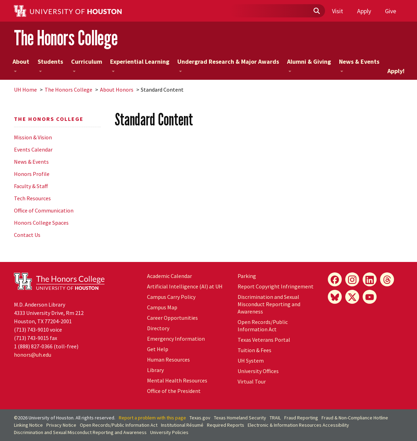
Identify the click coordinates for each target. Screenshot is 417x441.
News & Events (359, 64)
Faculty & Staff (31, 186)
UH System (251, 360)
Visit (337, 11)
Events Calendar (33, 149)
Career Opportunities (172, 317)
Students (50, 64)
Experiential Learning (139, 64)
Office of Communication (44, 210)
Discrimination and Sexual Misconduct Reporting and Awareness (269, 304)
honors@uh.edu (32, 354)
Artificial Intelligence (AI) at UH (185, 286)
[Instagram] (352, 279)
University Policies (169, 432)
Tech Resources (32, 198)
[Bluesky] (335, 297)
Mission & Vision (33, 137)
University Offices (258, 371)
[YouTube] (370, 297)
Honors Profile (31, 173)
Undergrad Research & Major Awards (228, 64)
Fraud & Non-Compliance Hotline (355, 418)
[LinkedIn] (370, 279)
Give (390, 11)
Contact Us (27, 234)
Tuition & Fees (254, 350)
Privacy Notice (61, 425)
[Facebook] (335, 279)
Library (155, 369)
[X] (352, 297)
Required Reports (225, 425)
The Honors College (66, 38)
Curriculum (86, 64)
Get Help (157, 349)
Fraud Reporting (301, 418)
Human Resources (168, 359)
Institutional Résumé (182, 425)
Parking (247, 275)
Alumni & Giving (309, 64)
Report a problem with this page (152, 418)
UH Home (25, 89)
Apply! (395, 71)
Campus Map (162, 307)
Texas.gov (200, 418)
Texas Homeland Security (240, 418)
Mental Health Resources (177, 380)
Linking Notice (28, 425)
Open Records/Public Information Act (263, 325)
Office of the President (174, 390)
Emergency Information (176, 338)
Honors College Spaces (41, 222)
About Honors (116, 89)
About (21, 64)
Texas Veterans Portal (264, 339)
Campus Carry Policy (171, 296)
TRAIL (275, 418)
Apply (364, 11)
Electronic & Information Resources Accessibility (298, 425)
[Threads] (387, 279)
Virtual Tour (252, 381)
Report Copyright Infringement (276, 286)
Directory (158, 328)
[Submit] (316, 11)
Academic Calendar (169, 275)
